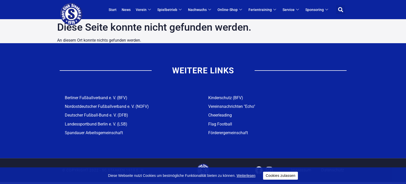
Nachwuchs (200, 10)
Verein (144, 10)
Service (291, 10)
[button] (340, 9)
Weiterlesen (245, 176)
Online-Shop (230, 10)
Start (113, 10)
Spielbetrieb (170, 10)
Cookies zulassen (280, 176)
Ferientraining (262, 10)
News (126, 10)
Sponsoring (317, 10)
